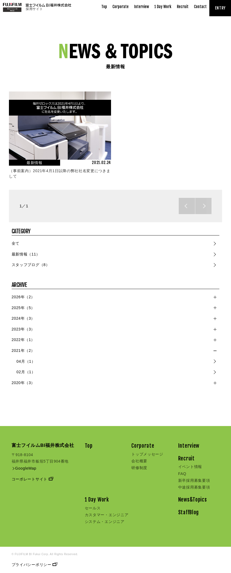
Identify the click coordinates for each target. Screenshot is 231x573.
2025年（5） (23, 308)
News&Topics (192, 499)
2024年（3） (23, 318)
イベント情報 (190, 466)
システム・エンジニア (105, 521)
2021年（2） (23, 350)
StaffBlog (188, 512)
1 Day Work (162, 6)
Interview (141, 6)
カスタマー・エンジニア (107, 515)
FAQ (182, 474)
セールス (93, 508)
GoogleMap (24, 468)
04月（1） (26, 361)
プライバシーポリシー (34, 564)
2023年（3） (23, 329)
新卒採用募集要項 (194, 480)
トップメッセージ (147, 454)
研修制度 (139, 468)
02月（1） (26, 372)
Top (104, 6)
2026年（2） (23, 297)
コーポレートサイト (32, 479)
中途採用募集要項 (194, 487)
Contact (200, 6)
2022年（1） (23, 340)
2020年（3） (23, 383)
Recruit (182, 6)
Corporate (120, 6)
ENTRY (220, 8)
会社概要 (139, 461)
